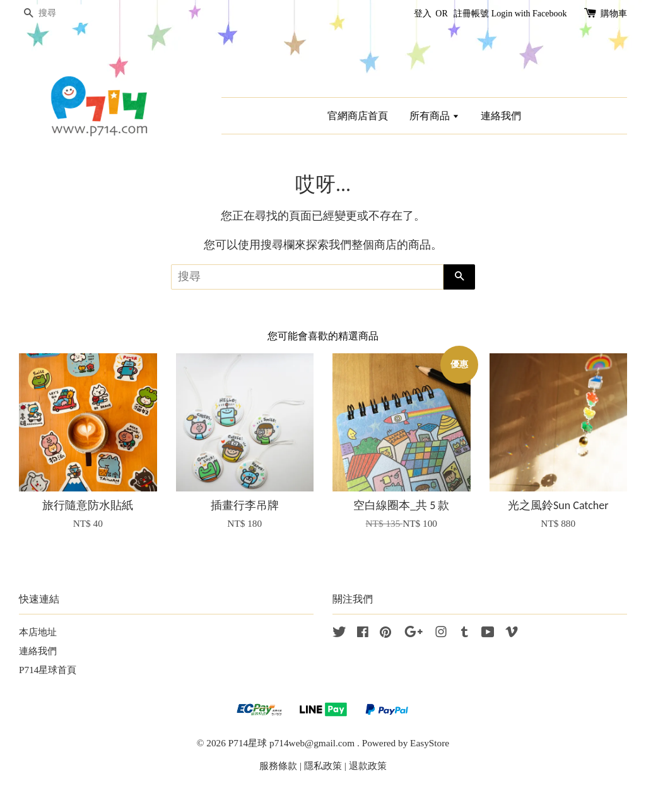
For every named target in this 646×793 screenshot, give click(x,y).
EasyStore (429, 742)
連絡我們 (501, 115)
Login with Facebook (529, 13)
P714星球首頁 (47, 669)
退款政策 (368, 765)
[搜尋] (57, 13)
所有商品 (434, 115)
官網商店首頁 (357, 115)
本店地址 (38, 631)
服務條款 (278, 765)
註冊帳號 (471, 13)
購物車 (614, 13)
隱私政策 (323, 765)
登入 (423, 13)
